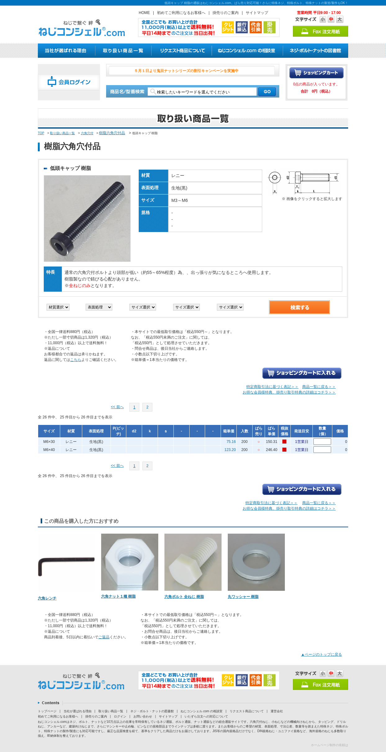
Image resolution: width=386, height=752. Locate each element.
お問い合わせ (142, 716)
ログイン (120, 716)
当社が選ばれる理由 (78, 711)
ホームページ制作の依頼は (329, 745)
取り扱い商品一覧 (62, 133)
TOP (41, 133)
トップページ (47, 711)
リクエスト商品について (247, 711)
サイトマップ (257, 13)
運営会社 (277, 711)
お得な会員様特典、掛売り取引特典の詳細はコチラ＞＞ (289, 392)
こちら (75, 360)
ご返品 (104, 637)
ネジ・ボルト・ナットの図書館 (152, 711)
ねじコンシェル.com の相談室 (201, 711)
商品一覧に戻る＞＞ (319, 387)
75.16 (231, 442)
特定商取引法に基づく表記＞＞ (272, 387)
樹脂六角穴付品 (112, 133)
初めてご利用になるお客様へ (181, 13)
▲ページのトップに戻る (321, 654)
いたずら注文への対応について (206, 716)
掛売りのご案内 (226, 13)
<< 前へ (117, 407)
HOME (144, 13)
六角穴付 (87, 133)
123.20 (230, 450)
